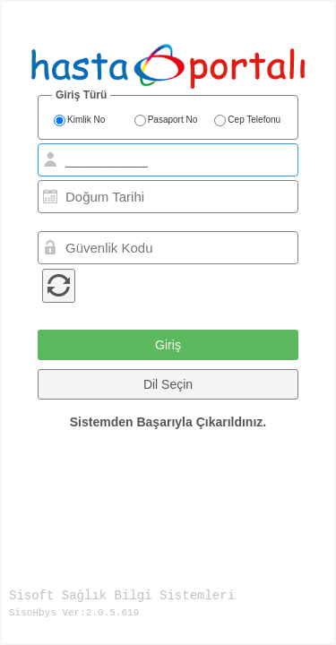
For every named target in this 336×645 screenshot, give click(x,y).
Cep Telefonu (247, 121)
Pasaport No (166, 121)
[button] (168, 345)
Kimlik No (79, 121)
